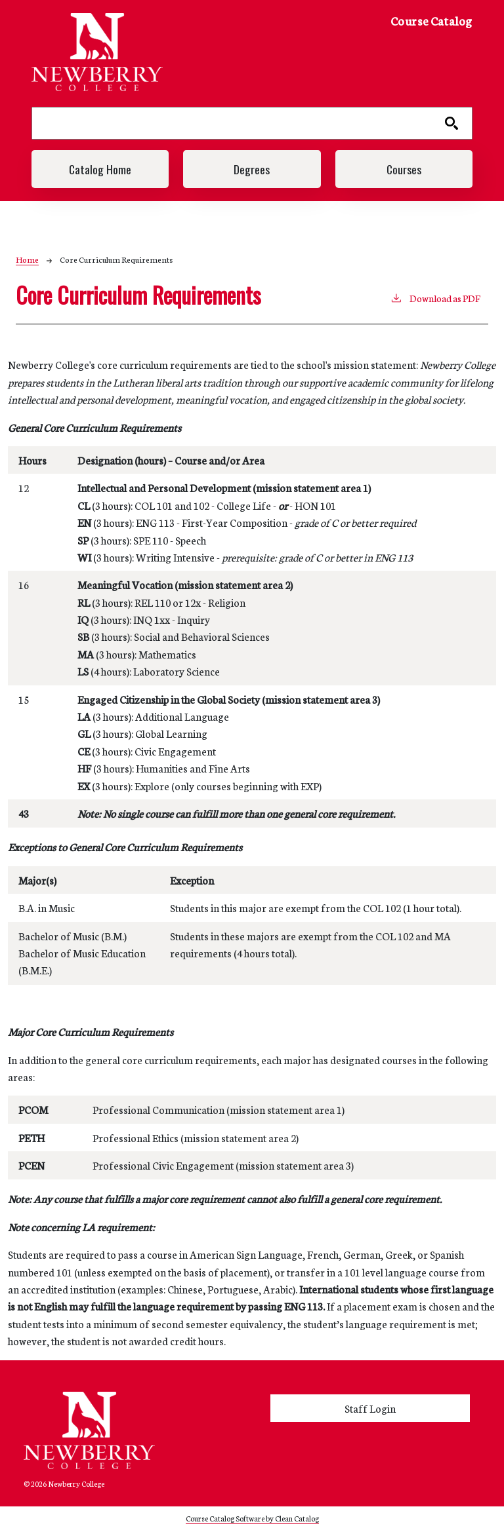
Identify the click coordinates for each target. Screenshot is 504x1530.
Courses (404, 169)
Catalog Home (100, 169)
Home (27, 259)
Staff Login (370, 1408)
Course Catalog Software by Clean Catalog (252, 1517)
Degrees (252, 169)
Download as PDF (435, 297)
